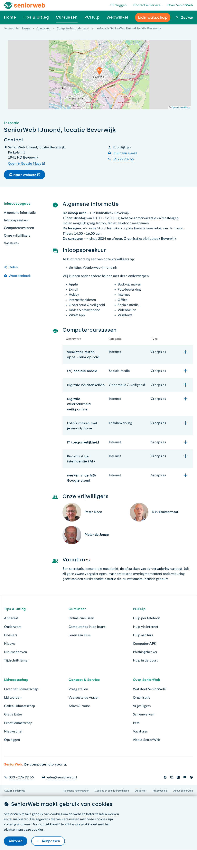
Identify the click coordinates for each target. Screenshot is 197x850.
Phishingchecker (145, 652)
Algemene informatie (20, 212)
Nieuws (9, 643)
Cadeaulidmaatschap (19, 706)
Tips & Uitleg (15, 609)
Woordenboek (20, 275)
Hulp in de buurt (145, 660)
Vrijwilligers (142, 706)
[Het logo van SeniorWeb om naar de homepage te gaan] (24, 5)
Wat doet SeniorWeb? (150, 689)
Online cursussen (81, 618)
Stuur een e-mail (125, 153)
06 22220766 (123, 159)
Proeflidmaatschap (18, 723)
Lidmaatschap (16, 680)
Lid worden (12, 697)
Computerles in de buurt (73, 28)
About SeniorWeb (146, 739)
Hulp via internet (145, 626)
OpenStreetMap (181, 107)
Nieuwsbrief (13, 731)
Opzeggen (12, 739)
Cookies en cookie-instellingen (112, 791)
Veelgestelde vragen (84, 697)
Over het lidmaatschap (21, 689)
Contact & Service (147, 5)
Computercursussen (19, 228)
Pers (136, 723)
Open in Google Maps (24, 163)
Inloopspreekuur (16, 220)
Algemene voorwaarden (76, 791)
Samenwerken (143, 714)
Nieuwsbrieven (15, 652)
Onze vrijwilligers (17, 235)
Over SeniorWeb (180, 5)
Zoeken (186, 18)
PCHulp (139, 609)
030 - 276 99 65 (21, 777)
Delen (13, 267)
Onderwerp (13, 626)
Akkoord (16, 841)
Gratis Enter (13, 714)
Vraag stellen (78, 689)
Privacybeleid (160, 791)
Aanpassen (50, 841)
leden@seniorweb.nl (61, 777)
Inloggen (118, 5)
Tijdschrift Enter (16, 660)
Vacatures (11, 243)
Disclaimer (140, 791)
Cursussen (43, 28)
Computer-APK (144, 643)
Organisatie (141, 697)
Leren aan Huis (80, 635)
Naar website (24, 175)
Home (26, 28)
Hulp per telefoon (146, 618)
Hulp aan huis (143, 635)
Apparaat (11, 618)
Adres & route (79, 706)
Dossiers (10, 635)
